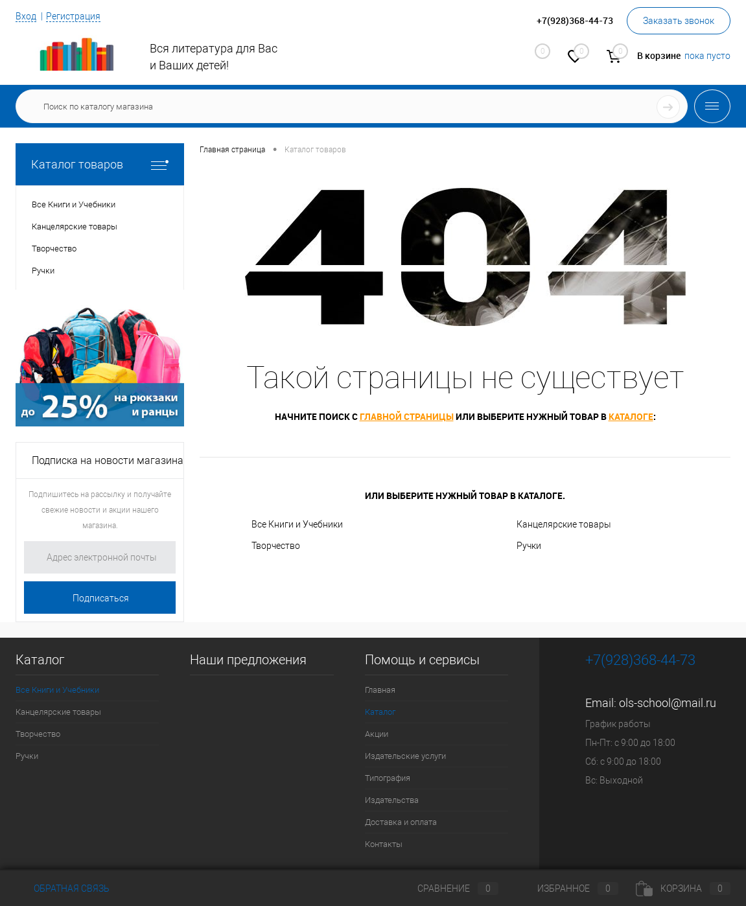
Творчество (275, 545)
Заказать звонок (678, 21)
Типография (387, 778)
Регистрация (73, 16)
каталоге (631, 416)
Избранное (567, 888)
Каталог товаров (100, 164)
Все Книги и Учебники (297, 524)
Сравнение (447, 888)
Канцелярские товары (564, 524)
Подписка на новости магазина (107, 460)
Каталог (380, 712)
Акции (376, 734)
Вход (26, 16)
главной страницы (407, 416)
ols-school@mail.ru (667, 703)
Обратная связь (63, 888)
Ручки (529, 545)
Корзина (683, 888)
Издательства (392, 800)
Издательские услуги (405, 756)
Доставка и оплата (401, 822)
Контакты (383, 844)
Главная (380, 690)
